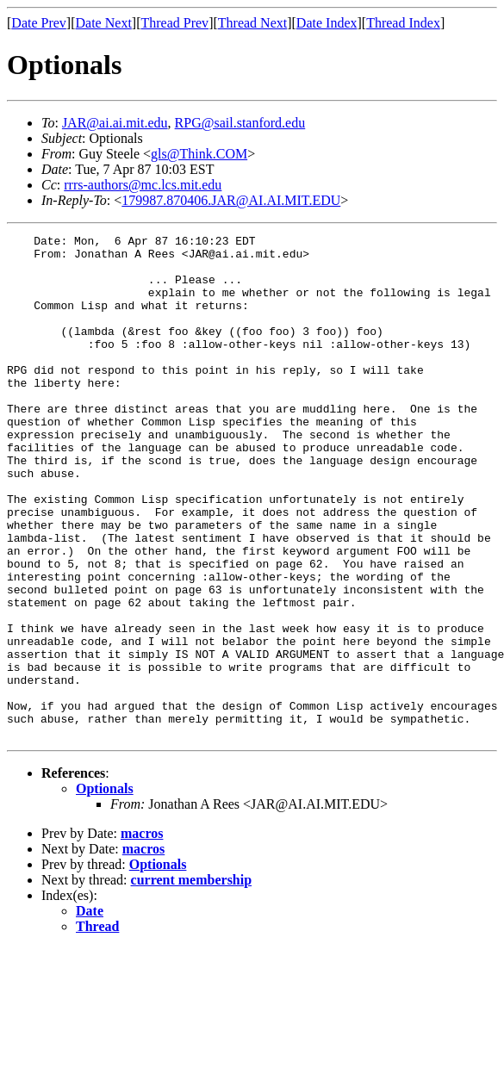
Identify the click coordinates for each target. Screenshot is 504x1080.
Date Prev (38, 23)
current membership (191, 980)
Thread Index (403, 23)
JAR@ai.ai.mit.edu (115, 122)
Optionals (105, 889)
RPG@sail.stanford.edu (240, 122)
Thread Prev (174, 23)
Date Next (104, 23)
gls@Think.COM (199, 153)
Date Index (327, 23)
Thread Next (252, 23)
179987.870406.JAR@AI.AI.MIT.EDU (230, 200)
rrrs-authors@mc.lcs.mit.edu (142, 184)
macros (142, 934)
